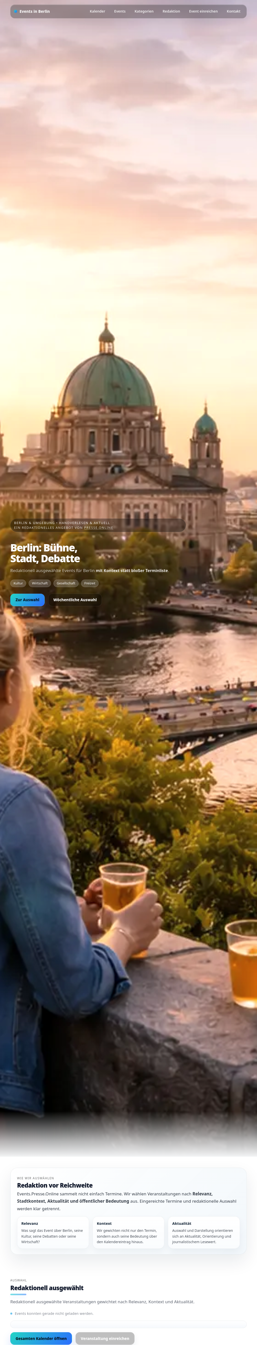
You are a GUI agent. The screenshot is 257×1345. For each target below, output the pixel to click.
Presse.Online (98, 527)
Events (119, 11)
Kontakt (233, 11)
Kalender (97, 11)
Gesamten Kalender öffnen (41, 1338)
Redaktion (171, 11)
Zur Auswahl (27, 599)
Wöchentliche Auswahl (75, 599)
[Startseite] (32, 11)
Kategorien (144, 11)
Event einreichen (203, 11)
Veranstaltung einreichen (105, 1338)
